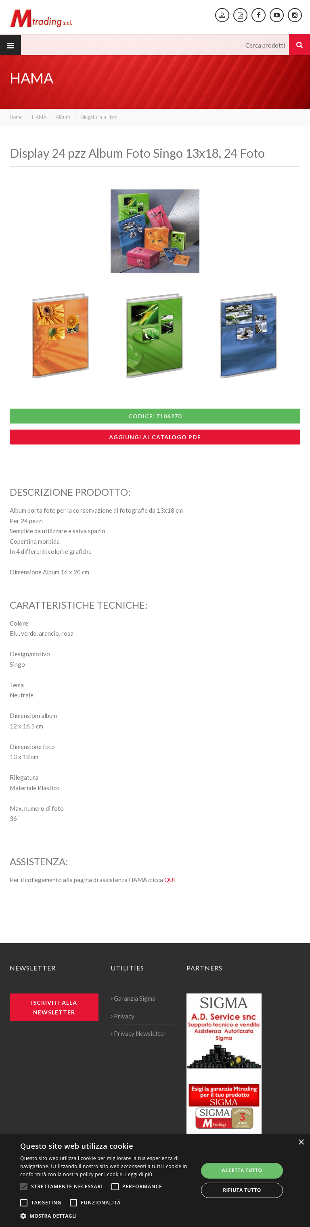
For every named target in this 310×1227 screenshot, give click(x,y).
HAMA (39, 117)
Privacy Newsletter (138, 1033)
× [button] (301, 1142)
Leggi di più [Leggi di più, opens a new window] (138, 1174)
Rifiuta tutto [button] (242, 1190)
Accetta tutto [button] (242, 1170)
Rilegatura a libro (98, 117)
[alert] (155, 1180)
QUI (169, 879)
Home (16, 117)
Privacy (122, 1016)
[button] (106, 1216)
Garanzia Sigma (133, 998)
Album (63, 117)
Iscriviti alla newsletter (54, 1007)
